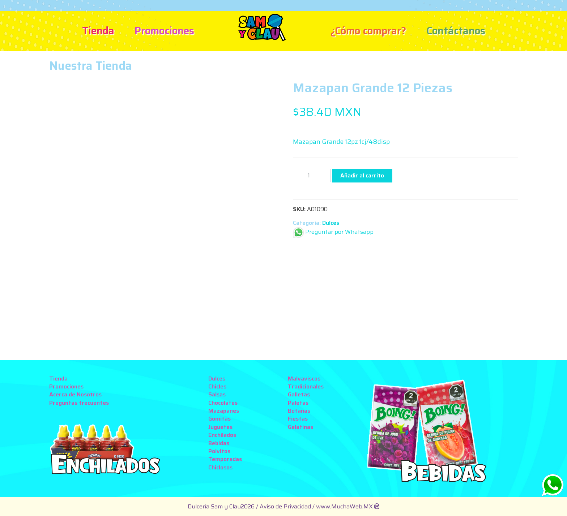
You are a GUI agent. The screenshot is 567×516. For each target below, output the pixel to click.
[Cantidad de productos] (312, 175)
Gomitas (219, 418)
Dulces (330, 222)
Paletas (298, 402)
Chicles (217, 386)
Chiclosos (220, 467)
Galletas (299, 394)
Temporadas (225, 459)
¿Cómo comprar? (368, 31)
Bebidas (218, 443)
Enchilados (222, 434)
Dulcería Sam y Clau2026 (221, 506)
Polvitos (219, 451)
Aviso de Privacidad (286, 506)
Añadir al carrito (362, 175)
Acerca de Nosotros (75, 394)
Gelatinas (300, 426)
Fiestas (298, 418)
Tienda (98, 31)
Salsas (217, 394)
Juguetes (220, 426)
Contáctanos (455, 31)
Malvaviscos (304, 378)
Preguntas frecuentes (79, 402)
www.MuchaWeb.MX (344, 506)
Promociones (164, 31)
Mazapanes (223, 410)
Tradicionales (306, 386)
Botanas (299, 410)
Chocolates (223, 402)
